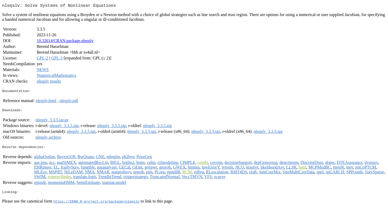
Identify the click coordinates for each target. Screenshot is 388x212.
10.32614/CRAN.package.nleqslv (65, 41)
